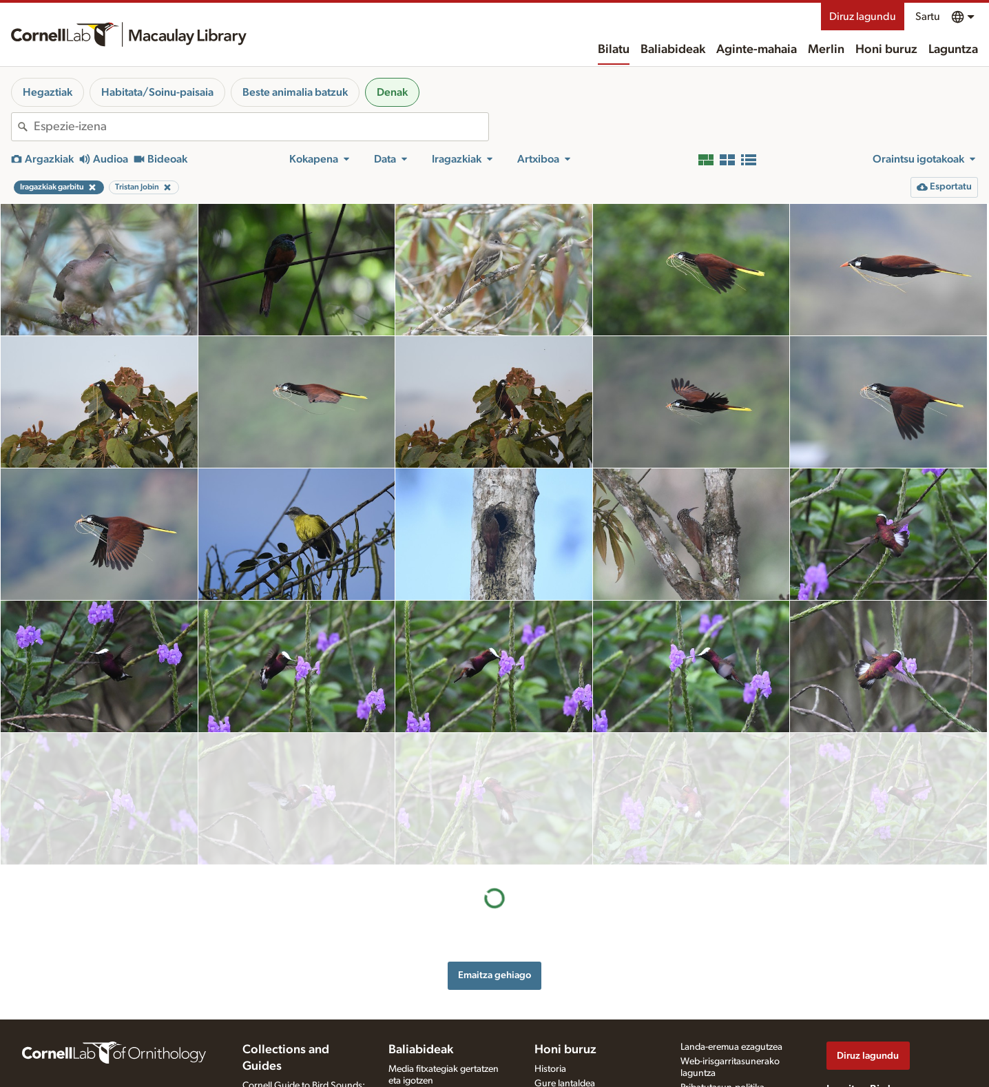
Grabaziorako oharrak (433, 1012)
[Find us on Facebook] (834, 1025)
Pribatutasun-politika (722, 1004)
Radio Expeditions (279, 1028)
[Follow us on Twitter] (862, 1025)
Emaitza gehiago (494, 843)
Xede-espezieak (420, 1067)
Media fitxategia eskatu (435, 1052)
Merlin (826, 49)
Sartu (927, 16)
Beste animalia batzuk (295, 92)
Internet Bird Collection (289, 1043)
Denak (392, 92)
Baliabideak (673, 49)
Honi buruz (886, 49)
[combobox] (261, 127)
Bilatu (613, 49)
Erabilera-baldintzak (720, 1019)
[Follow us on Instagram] (890, 1025)
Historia (550, 986)
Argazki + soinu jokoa (432, 1081)
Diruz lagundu (862, 16)
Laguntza (953, 49)
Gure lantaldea (564, 1000)
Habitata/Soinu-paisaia (157, 92)
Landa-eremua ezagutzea (731, 964)
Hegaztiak (47, 92)
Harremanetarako (570, 1014)
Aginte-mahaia (756, 49)
